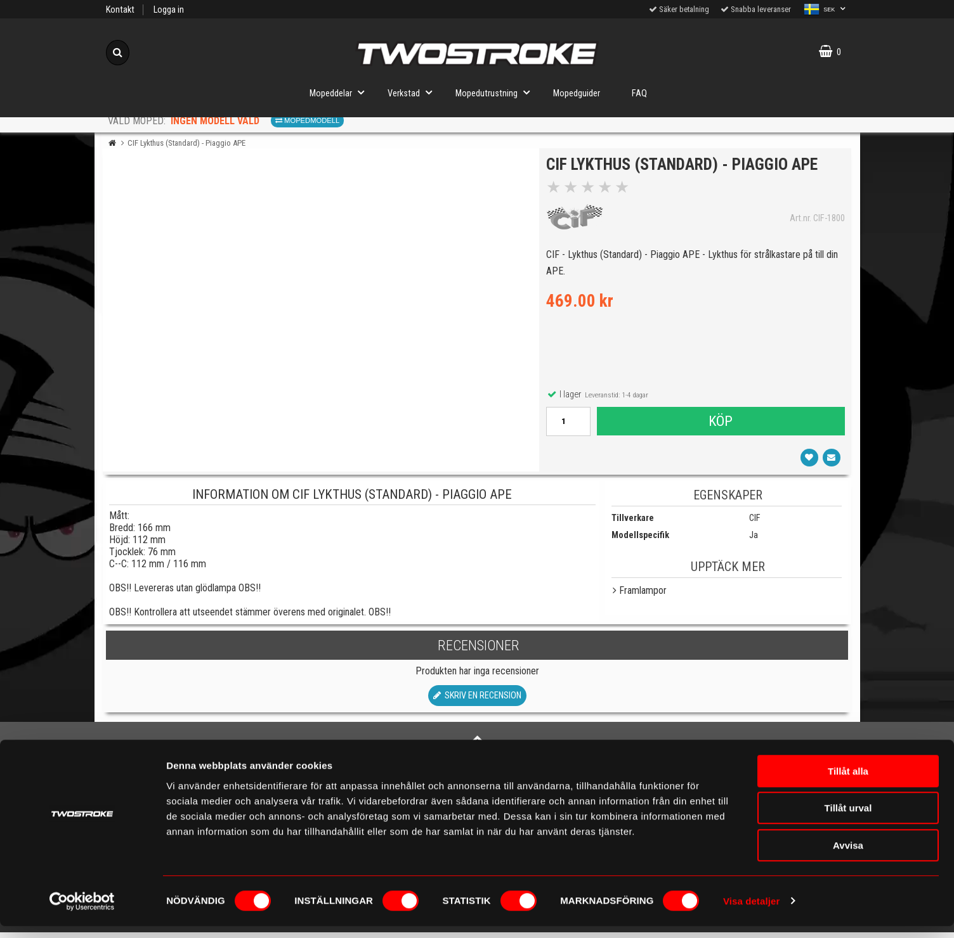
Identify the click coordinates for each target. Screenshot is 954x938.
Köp (720, 424)
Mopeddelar (341, 92)
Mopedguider (576, 93)
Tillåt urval (848, 820)
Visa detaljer (751, 913)
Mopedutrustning (496, 92)
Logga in (169, 9)
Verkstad (414, 92)
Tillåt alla (848, 783)
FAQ (639, 93)
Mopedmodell (307, 120)
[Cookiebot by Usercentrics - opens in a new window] (82, 913)
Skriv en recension (477, 702)
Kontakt (120, 9)
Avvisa (848, 857)
